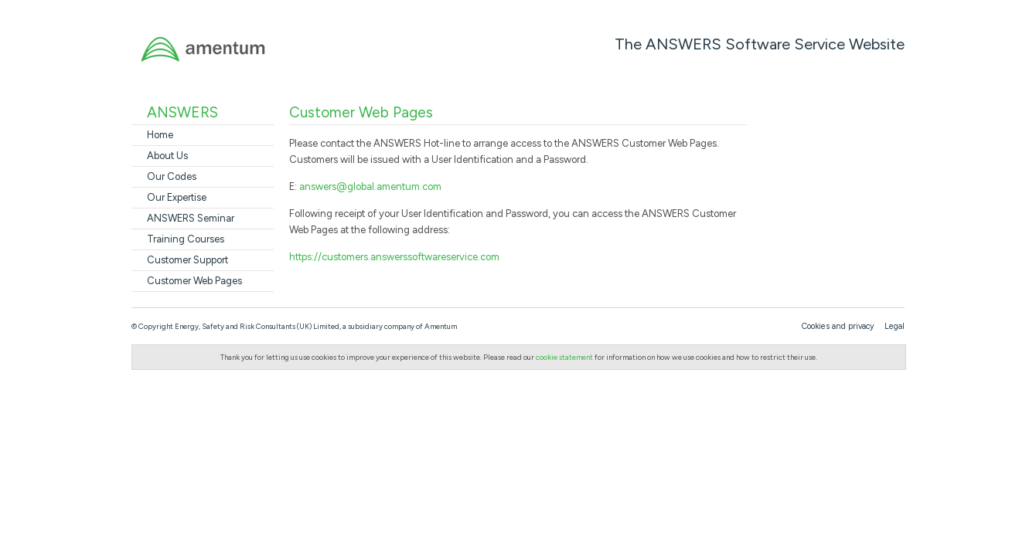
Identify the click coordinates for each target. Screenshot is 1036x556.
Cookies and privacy (838, 326)
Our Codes (171, 176)
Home (160, 135)
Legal (894, 326)
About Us (167, 155)
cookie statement (564, 357)
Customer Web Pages (194, 280)
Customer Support (187, 260)
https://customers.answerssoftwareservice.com (394, 257)
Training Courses (185, 239)
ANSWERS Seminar (190, 218)
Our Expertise (176, 197)
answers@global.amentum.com (370, 186)
